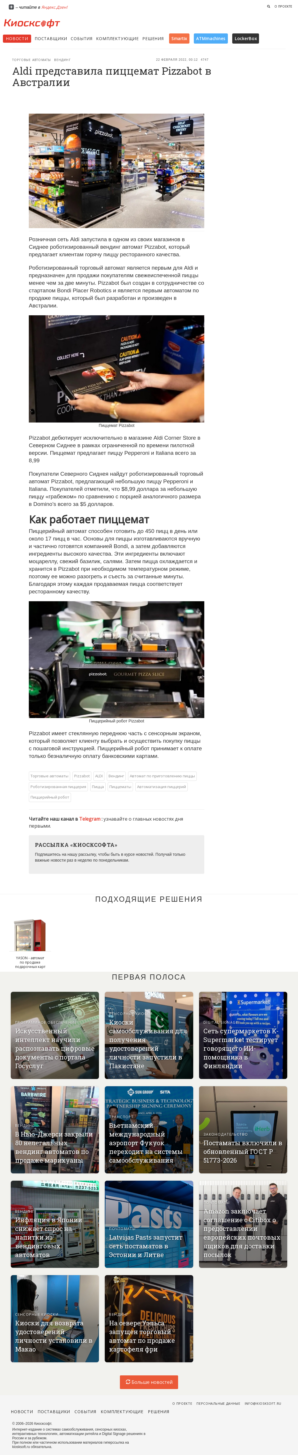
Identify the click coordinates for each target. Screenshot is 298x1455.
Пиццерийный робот (50, 797)
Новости (17, 38)
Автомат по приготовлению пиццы (162, 775)
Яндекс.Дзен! (54, 7)
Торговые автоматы (31, 60)
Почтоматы (122, 1228)
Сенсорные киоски (130, 1013)
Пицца (98, 786)
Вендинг (62, 60)
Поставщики (51, 38)
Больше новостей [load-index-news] (149, 1382)
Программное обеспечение (46, 1022)
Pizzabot (82, 775)
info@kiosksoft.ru (263, 1403)
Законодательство (225, 1134)
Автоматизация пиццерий (161, 786)
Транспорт (121, 1116)
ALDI (99, 775)
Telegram (90, 819)
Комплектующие (117, 38)
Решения (153, 38)
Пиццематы (120, 786)
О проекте (283, 6)
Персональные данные (218, 1403)
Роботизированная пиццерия (58, 786)
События (82, 38)
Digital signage (220, 1022)
